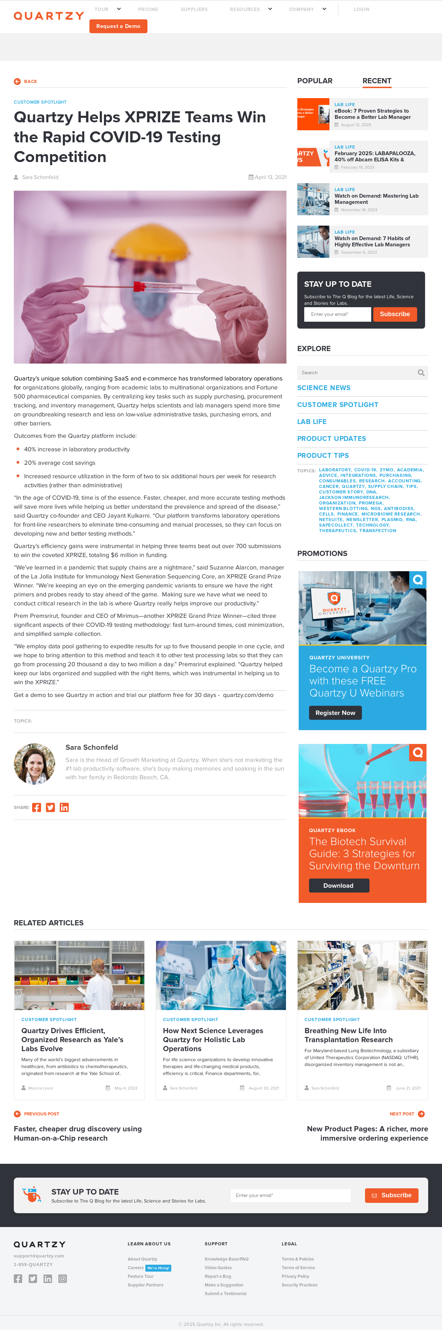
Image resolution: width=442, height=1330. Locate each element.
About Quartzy (142, 1255)
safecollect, (336, 521)
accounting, (405, 477)
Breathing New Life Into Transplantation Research (349, 1031)
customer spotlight (40, 98)
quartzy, (354, 482)
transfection (377, 527)
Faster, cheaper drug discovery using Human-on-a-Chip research (78, 1129)
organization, (338, 499)
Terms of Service (298, 1263)
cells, (327, 510)
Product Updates (332, 435)
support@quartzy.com (39, 1252)
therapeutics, (338, 527)
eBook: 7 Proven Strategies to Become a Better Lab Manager (373, 110)
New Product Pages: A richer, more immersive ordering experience (367, 1129)
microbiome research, (392, 510)
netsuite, (331, 516)
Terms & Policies (298, 1255)
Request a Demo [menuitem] (394, 14)
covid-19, (366, 466)
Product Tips (323, 452)
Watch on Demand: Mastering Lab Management (377, 195)
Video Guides (218, 1263)
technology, (373, 521)
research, (372, 477)
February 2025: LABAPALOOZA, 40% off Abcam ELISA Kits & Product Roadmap (375, 152)
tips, (412, 482)
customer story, (341, 488)
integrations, (358, 471)
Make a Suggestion (224, 1281)
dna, (372, 488)
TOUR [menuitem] (145, 14)
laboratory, (335, 466)
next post (407, 1109)
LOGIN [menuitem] (346, 14)
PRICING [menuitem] (180, 14)
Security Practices (299, 1281)
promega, (371, 499)
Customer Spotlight (338, 401)
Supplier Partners (145, 1281)
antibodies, (399, 505)
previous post (36, 1109)
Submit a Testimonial (226, 1289)
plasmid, (393, 516)
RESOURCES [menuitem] (253, 14)
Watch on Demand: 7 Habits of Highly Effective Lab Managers (372, 237)
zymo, (387, 466)
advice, (328, 471)
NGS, (376, 505)
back (25, 77)
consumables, (338, 477)
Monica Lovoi (37, 1083)
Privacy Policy (295, 1272)
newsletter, (362, 516)
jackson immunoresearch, (354, 494)
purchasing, (396, 471)
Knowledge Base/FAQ (227, 1255)
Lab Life (312, 418)
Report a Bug (218, 1272)
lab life (345, 100)
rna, (411, 516)
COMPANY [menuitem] (298, 14)
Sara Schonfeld (36, 173)
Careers (149, 1264)
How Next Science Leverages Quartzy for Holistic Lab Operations (213, 1035)
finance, (348, 510)
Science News (324, 384)
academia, (410, 466)
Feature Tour (141, 1272)
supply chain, (386, 482)
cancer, (329, 482)
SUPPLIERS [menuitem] (214, 14)
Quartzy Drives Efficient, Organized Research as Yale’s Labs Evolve (72, 1035)
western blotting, (344, 505)
